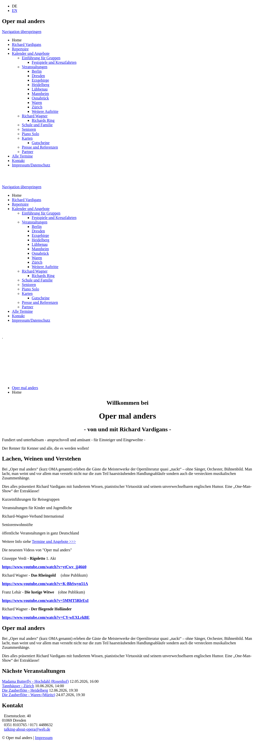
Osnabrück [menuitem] (40, 98)
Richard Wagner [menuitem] (35, 116)
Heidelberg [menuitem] (40, 85)
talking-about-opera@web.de (27, 729)
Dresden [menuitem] (38, 76)
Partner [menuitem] (27, 152)
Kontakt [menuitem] (18, 160)
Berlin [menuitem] (37, 71)
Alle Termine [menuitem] (22, 156)
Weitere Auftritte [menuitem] (45, 111)
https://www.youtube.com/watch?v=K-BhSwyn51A (45, 584)
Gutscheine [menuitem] (41, 143)
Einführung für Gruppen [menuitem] (41, 58)
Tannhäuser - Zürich (18, 686)
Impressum (44, 738)
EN (14, 10)
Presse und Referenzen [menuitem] (40, 147)
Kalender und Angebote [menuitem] (31, 53)
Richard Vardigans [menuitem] (26, 44)
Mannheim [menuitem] (40, 94)
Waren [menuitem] (37, 102)
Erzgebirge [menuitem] (40, 80)
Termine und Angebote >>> (54, 541)
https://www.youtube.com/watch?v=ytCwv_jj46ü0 (44, 567)
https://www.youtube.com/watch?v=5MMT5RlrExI (45, 600)
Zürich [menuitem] (37, 107)
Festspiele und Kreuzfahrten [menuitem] (54, 62)
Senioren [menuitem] (29, 129)
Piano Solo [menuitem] (30, 134)
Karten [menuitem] (27, 138)
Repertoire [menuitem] (20, 49)
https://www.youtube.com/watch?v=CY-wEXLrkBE (45, 617)
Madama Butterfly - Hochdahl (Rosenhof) (35, 681)
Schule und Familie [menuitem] (37, 125)
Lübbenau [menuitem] (40, 89)
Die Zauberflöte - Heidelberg (25, 690)
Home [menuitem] (17, 40)
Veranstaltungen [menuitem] (34, 67)
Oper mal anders (25, 388)
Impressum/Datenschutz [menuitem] (31, 165)
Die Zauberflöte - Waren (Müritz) (28, 695)
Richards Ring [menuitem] (43, 120)
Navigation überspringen (21, 32)
